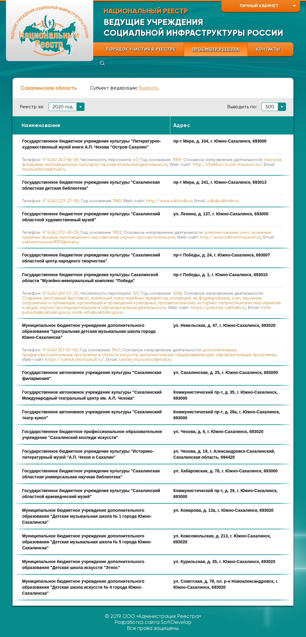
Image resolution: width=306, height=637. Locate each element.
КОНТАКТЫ (268, 49)
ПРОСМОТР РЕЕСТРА (215, 49)
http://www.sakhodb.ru (169, 200)
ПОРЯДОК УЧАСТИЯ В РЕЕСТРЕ (140, 49)
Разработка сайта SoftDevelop (153, 622)
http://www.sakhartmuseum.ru (230, 237)
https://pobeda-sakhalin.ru (218, 307)
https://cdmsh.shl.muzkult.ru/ (74, 359)
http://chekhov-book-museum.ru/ (227, 164)
